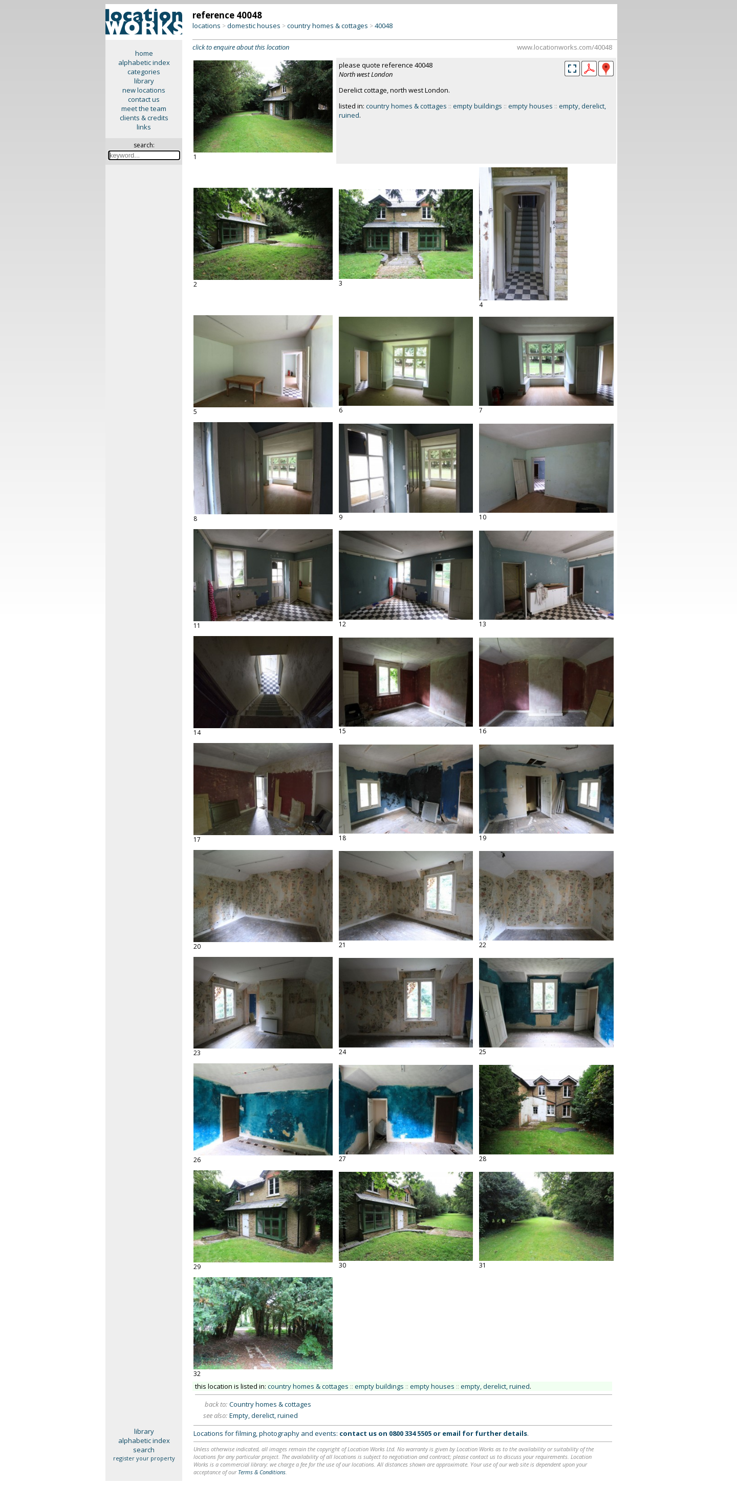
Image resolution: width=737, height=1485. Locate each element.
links (144, 127)
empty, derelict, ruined (495, 1386)
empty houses (530, 106)
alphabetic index (144, 62)
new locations (143, 90)
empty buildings (477, 106)
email (451, 1433)
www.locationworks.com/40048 (564, 47)
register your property (144, 1458)
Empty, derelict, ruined (263, 1415)
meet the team (143, 108)
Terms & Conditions (262, 1472)
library (144, 80)
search (144, 1449)
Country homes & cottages (270, 1404)
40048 (384, 25)
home (144, 53)
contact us (144, 99)
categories (143, 71)
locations (206, 25)
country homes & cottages (327, 25)
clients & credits (144, 117)
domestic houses (253, 25)
